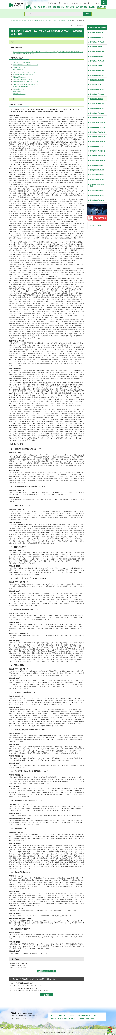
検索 (104, 3)
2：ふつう (26, 985)
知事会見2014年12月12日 (97, 151)
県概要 (24, 21)
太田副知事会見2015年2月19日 (97, 185)
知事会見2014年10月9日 (97, 118)
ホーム (10, 21)
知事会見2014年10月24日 (97, 127)
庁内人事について (18, 69)
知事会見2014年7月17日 (97, 89)
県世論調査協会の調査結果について (23, 74)
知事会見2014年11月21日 (97, 137)
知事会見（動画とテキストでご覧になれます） (45, 21)
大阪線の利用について (19, 77)
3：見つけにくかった (42, 990)
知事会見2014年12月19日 (97, 155)
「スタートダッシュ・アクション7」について (26, 72)
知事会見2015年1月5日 (96, 165)
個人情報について (87, 1015)
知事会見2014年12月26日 (97, 160)
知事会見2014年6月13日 (97, 70)
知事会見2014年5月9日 (96, 47)
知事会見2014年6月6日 (96, 65)
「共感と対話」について (20, 67)
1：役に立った (16, 985)
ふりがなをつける (65, 3)
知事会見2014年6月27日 (97, 80)
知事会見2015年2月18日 (97, 179)
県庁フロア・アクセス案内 (77, 1018)
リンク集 (54, 1018)
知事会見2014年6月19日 (97, 75)
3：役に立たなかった (38, 985)
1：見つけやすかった (18, 990)
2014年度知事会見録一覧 (64, 21)
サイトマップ (98, 1015)
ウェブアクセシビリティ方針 (72, 1015)
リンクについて (64, 1018)
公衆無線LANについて (19, 94)
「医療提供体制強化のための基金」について (25, 65)
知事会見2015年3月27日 (97, 200)
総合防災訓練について (19, 91)
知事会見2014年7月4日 (96, 84)
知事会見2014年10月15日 (97, 122)
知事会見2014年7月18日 (97, 94)
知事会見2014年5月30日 (97, 61)
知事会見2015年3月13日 (97, 190)
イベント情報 (96, 225)
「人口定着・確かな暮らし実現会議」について (26, 84)
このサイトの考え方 (57, 1015)
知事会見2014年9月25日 (97, 113)
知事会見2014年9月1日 (96, 99)
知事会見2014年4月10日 (97, 37)
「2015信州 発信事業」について (22, 79)
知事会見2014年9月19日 (97, 108)
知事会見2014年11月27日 (97, 141)
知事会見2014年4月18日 (97, 42)
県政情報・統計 (17, 21)
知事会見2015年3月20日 (97, 195)
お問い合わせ (90, 1018)
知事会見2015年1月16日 (97, 170)
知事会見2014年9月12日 (97, 103)
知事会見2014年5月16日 (97, 51)
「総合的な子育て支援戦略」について (23, 62)
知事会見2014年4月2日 (96, 32)
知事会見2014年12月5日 (97, 146)
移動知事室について (18, 89)
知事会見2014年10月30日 (97, 132)
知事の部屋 (30, 21)
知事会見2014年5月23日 (97, 56)
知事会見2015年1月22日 (97, 174)
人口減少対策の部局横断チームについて (24, 86)
